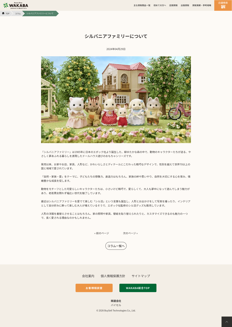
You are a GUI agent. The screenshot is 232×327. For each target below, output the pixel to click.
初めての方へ (160, 5)
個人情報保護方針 (113, 276)
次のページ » (130, 233)
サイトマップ (141, 276)
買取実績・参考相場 (201, 5)
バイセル (116, 305)
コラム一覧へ (116, 246)
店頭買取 (173, 5)
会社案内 (88, 276)
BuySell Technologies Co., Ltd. (120, 310)
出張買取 (185, 5)
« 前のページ (101, 233)
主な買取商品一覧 (142, 5)
